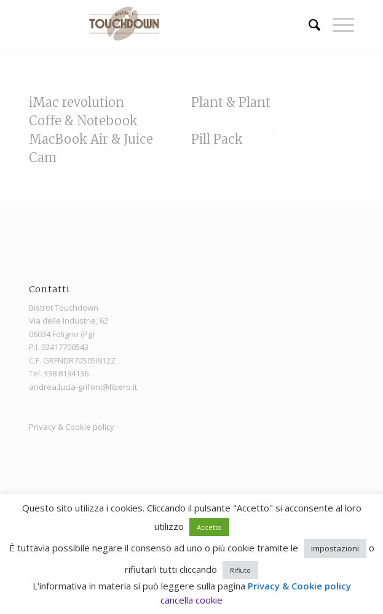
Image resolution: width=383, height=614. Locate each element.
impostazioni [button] (335, 548)
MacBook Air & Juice (91, 139)
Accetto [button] (209, 527)
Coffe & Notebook (83, 120)
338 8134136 (66, 373)
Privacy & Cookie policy (71, 426)
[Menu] (337, 24)
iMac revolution (76, 102)
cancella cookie (191, 600)
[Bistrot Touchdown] (159, 24)
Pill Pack (217, 139)
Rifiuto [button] (240, 570)
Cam (43, 157)
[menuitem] (308, 24)
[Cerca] (308, 24)
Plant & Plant (230, 102)
